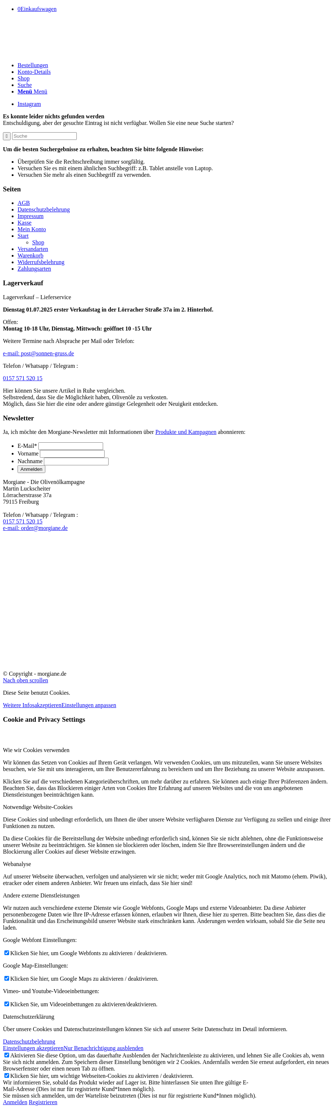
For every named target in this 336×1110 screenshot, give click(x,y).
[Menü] (32, 91)
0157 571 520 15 (22, 378)
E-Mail (27, 446)
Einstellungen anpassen (88, 705)
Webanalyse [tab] (17, 864)
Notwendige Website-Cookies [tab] (38, 807)
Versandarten (33, 249)
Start (23, 236)
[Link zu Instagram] (29, 104)
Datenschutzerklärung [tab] (28, 1017)
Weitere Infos (18, 705)
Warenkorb (31, 255)
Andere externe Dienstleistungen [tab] (41, 895)
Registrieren (43, 1102)
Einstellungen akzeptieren (33, 1048)
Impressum (31, 216)
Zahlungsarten (34, 269)
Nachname (30, 461)
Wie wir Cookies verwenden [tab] (36, 750)
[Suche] (25, 85)
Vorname (28, 453)
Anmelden (15, 1102)
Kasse (24, 223)
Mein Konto (32, 229)
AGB (24, 203)
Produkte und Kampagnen (185, 432)
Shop (38, 242)
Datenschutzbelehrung (44, 209)
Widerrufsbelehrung (41, 262)
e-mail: (38, 353)
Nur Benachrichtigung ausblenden (104, 1048)
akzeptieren (47, 705)
